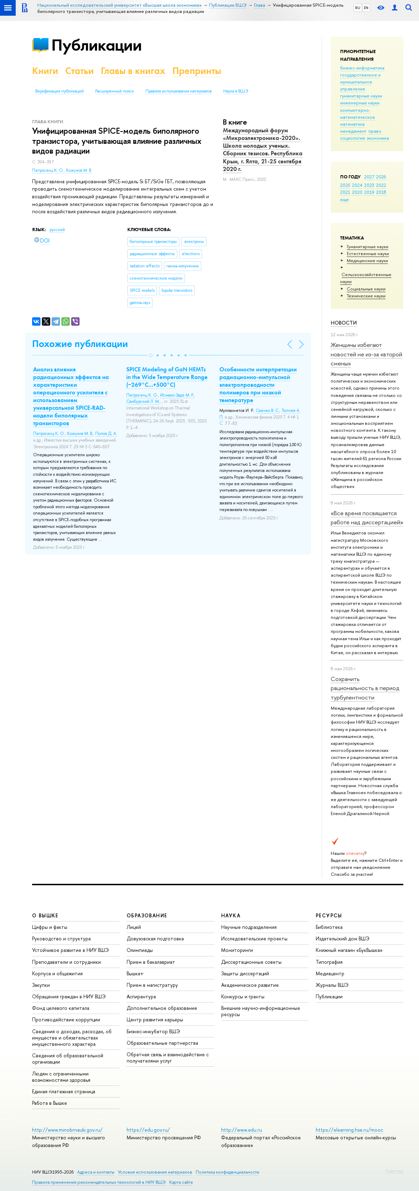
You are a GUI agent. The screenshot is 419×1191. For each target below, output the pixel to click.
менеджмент (353, 131)
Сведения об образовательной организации (67, 1058)
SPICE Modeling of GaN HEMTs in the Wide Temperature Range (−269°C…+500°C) (167, 377)
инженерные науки (360, 102)
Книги (45, 71)
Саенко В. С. (267, 410)
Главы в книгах (133, 71)
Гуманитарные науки (367, 246)
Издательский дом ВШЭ (342, 938)
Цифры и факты (49, 927)
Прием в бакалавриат (151, 962)
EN (366, 7)
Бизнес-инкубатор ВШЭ (153, 1031)
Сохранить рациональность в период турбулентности (365, 688)
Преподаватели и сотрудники (66, 962)
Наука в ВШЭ (235, 91)
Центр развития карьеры (155, 1019)
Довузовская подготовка (155, 938)
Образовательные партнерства (162, 1043)
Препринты (196, 71)
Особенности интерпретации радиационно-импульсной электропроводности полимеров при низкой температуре (258, 384)
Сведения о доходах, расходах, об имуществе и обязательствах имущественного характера (72, 1037)
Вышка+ (135, 973)
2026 (381, 176)
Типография (329, 962)
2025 (345, 185)
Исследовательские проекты (254, 938)
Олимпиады (140, 950)
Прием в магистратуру (152, 985)
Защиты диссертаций (245, 973)
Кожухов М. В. (79, 170)
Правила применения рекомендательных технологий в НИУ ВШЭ (99, 1182)
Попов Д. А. (106, 433)
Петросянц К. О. (48, 170)
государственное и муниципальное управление (360, 82)
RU (357, 7)
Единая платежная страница (63, 1091)
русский (57, 229)
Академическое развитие (250, 985)
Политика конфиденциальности (227, 1172)
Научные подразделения (249, 927)
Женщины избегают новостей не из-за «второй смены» (366, 354)
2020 (357, 192)
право (374, 131)
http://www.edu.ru (241, 1129)
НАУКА (230, 915)
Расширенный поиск (114, 91)
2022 (381, 185)
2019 (369, 192)
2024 (357, 185)
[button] (150, 355)
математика (352, 124)
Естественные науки (368, 253)
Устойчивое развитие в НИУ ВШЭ (70, 950)
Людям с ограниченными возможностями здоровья (61, 1076)
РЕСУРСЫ (329, 915)
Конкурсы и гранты (242, 996)
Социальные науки (366, 289)
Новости (344, 322)
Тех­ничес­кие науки (366, 296)
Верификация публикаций (59, 91)
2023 (369, 185)
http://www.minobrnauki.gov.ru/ (67, 1129)
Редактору (394, 1170)
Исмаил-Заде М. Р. (177, 395)
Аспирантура (141, 996)
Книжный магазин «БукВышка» (349, 950)
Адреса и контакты (95, 1172)
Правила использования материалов (178, 91)
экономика (378, 138)
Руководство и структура (61, 938)
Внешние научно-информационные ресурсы (260, 1011)
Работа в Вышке (49, 1103)
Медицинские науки (367, 260)
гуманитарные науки (361, 96)
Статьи (79, 71)
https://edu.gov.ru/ (148, 1129)
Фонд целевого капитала (60, 1008)
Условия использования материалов (155, 1172)
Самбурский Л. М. (143, 401)
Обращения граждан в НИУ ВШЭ (69, 996)
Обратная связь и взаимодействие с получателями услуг (168, 1057)
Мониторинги (237, 950)
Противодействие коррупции (66, 1019)
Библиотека (329, 927)
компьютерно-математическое (357, 113)
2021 (345, 192)
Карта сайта (181, 1182)
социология (352, 138)
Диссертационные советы (251, 962)
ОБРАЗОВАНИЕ (147, 915)
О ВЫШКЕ (45, 915)
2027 (369, 176)
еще (344, 199)
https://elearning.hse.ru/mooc (349, 1129)
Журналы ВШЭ (332, 985)
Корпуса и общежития (57, 973)
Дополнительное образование (162, 1008)
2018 (381, 192)
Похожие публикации (80, 344)
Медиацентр (330, 973)
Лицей (134, 927)
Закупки (41, 985)
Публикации (96, 45)
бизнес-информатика (362, 68)
